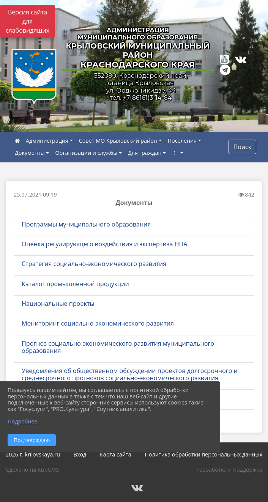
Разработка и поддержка (229, 469)
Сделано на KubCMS (32, 469)
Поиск (242, 147)
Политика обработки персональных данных (203, 454)
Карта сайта (115, 454)
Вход (80, 454)
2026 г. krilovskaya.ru (33, 454)
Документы (30, 152)
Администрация (47, 140)
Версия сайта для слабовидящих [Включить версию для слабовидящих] (27, 21)
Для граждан (145, 152)
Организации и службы (86, 152)
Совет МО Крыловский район (118, 140)
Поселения (182, 140)
